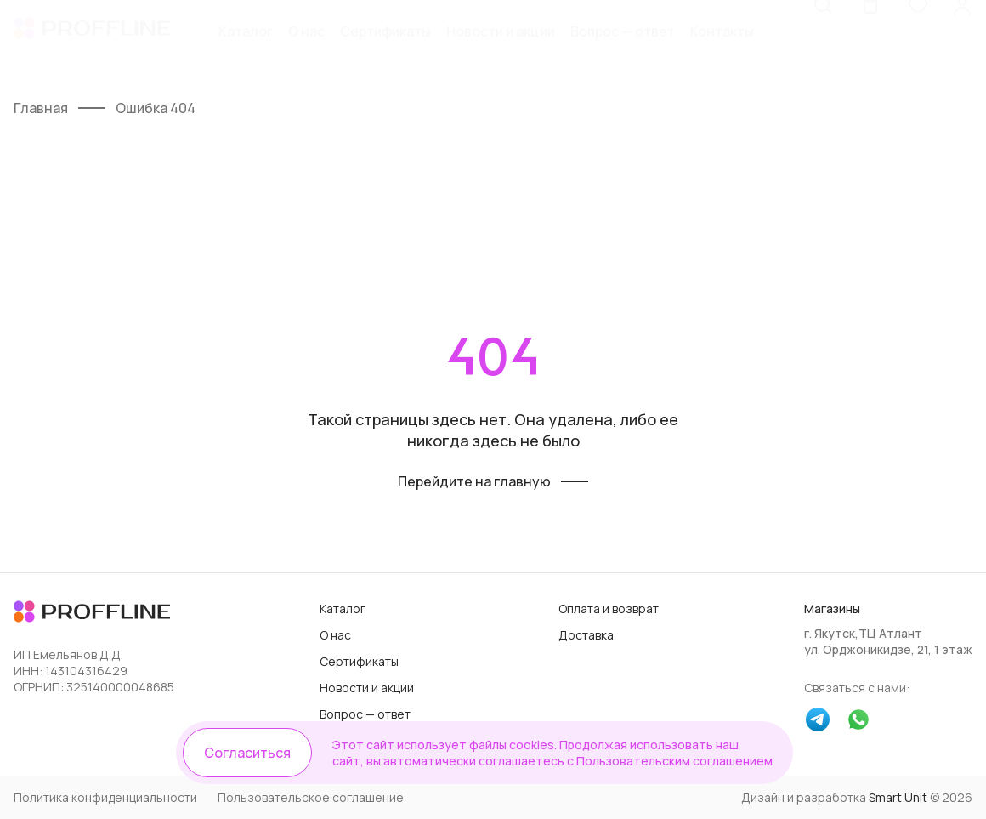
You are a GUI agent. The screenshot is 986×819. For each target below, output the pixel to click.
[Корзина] (870, 47)
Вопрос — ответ (622, 48)
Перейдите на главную (474, 481)
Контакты (722, 48)
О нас (306, 48)
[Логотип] (92, 48)
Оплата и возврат (608, 608)
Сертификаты (385, 48)
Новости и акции (500, 48)
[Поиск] (822, 47)
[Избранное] (918, 47)
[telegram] (817, 721)
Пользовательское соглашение (311, 797)
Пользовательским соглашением (674, 761)
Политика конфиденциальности (105, 797)
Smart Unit (898, 797)
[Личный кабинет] (962, 47)
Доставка (586, 635)
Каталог (245, 48)
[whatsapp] (858, 721)
